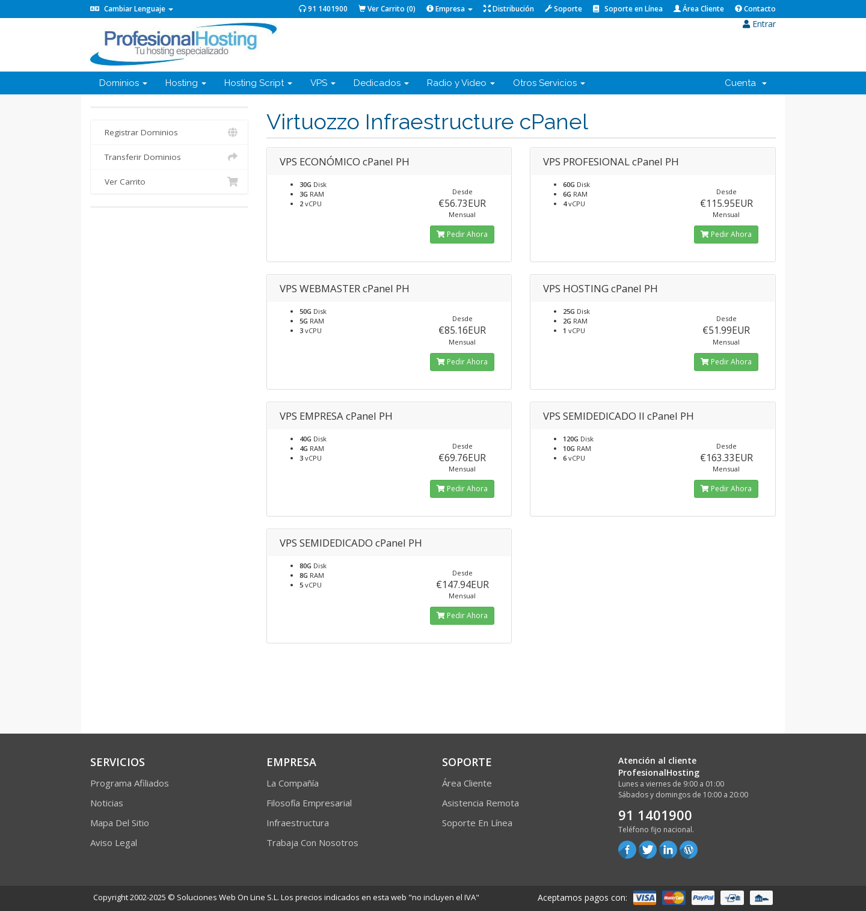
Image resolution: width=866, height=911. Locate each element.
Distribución (509, 9)
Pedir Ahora (462, 234)
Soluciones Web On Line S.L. (228, 897)
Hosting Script (258, 83)
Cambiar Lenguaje (131, 9)
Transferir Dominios (169, 157)
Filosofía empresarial (309, 803)
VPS (323, 83)
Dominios (123, 83)
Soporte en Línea (628, 9)
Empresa (449, 9)
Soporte (563, 9)
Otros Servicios (549, 83)
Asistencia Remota (480, 803)
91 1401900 (323, 9)
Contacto (755, 9)
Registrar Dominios (169, 132)
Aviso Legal (113, 842)
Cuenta (746, 83)
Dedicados (381, 83)
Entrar (759, 23)
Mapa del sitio (119, 823)
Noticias (106, 803)
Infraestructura (297, 823)
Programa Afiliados (129, 783)
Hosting (185, 83)
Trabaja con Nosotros (312, 842)
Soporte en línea (477, 823)
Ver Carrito (169, 181)
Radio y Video (461, 83)
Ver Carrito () (387, 9)
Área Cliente (699, 9)
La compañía (292, 783)
